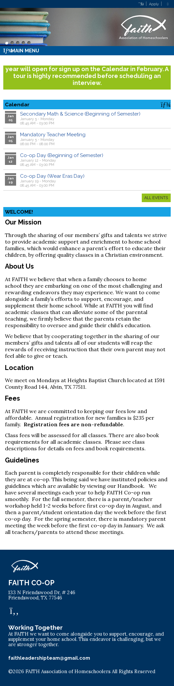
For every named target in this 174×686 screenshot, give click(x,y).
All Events (156, 198)
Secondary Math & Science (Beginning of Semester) (80, 114)
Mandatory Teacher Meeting (53, 135)
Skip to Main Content (36, 676)
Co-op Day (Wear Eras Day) (52, 176)
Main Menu (21, 51)
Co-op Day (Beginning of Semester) (61, 155)
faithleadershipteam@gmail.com (49, 658)
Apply (154, 4)
